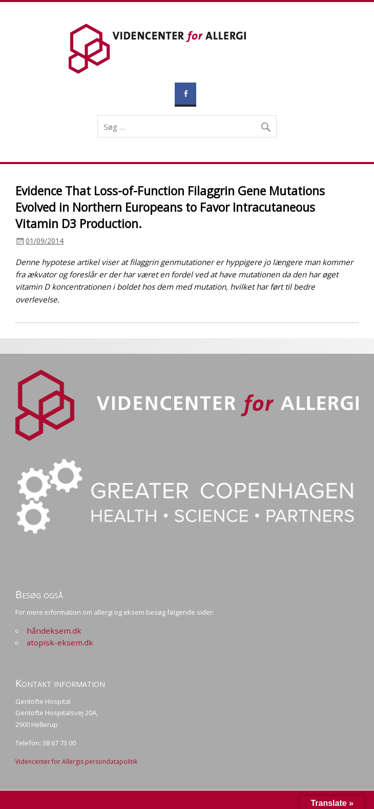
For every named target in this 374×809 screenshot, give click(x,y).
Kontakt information (60, 683)
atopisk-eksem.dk (60, 642)
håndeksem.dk (54, 630)
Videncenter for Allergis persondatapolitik (76, 761)
